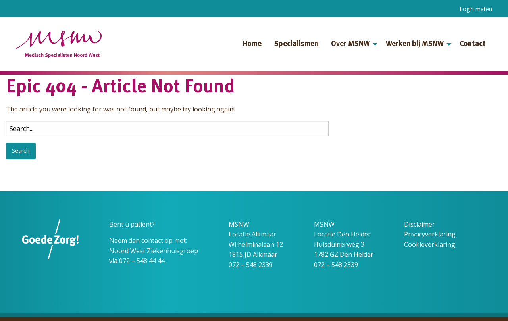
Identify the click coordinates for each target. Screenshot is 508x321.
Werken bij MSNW (415, 44)
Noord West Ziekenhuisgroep (153, 250)
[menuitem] (252, 44)
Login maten (476, 9)
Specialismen (296, 44)
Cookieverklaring (429, 244)
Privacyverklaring (430, 234)
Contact (473, 44)
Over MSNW (350, 44)
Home (252, 44)
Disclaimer (419, 224)
